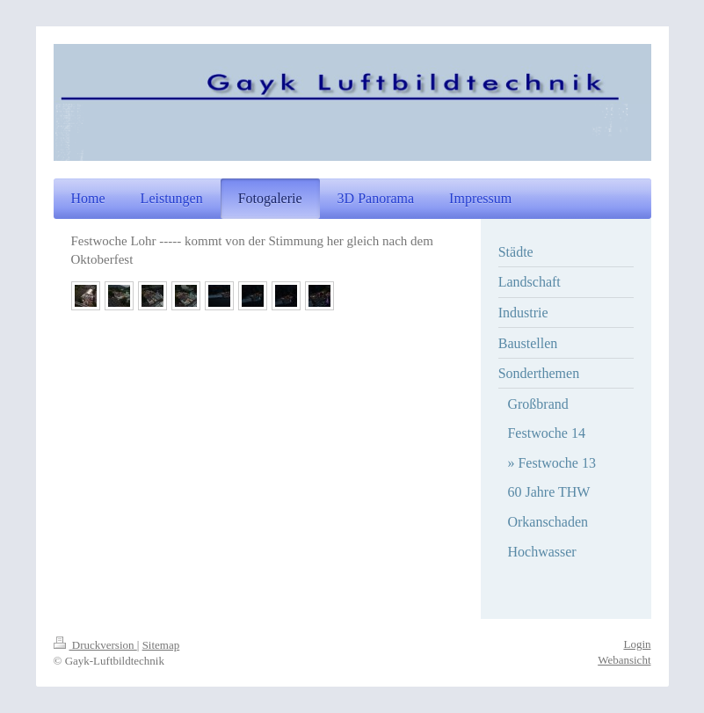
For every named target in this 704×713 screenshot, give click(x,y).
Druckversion (95, 644)
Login (636, 644)
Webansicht (624, 659)
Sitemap (161, 644)
